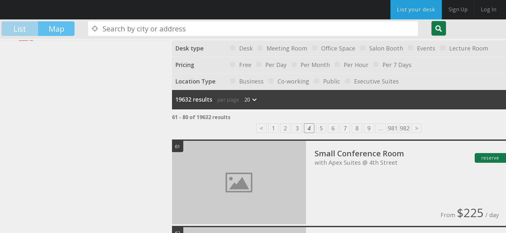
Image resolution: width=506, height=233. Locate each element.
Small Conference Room (359, 153)
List (20, 28)
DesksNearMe (45, 10)
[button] (21, 135)
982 (405, 128)
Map (56, 28)
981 (393, 128)
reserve (490, 158)
